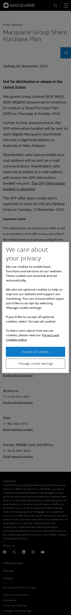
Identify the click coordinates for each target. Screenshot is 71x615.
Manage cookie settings (35, 364)
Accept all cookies (35, 352)
